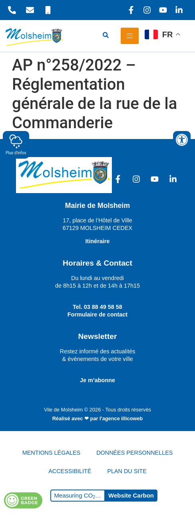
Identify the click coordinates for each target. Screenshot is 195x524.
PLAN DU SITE (126, 471)
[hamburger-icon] (130, 36)
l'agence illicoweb (121, 418)
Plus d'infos (16, 144)
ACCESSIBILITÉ (69, 471)
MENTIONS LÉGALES (51, 452)
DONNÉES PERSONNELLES (134, 452)
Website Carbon (131, 495)
